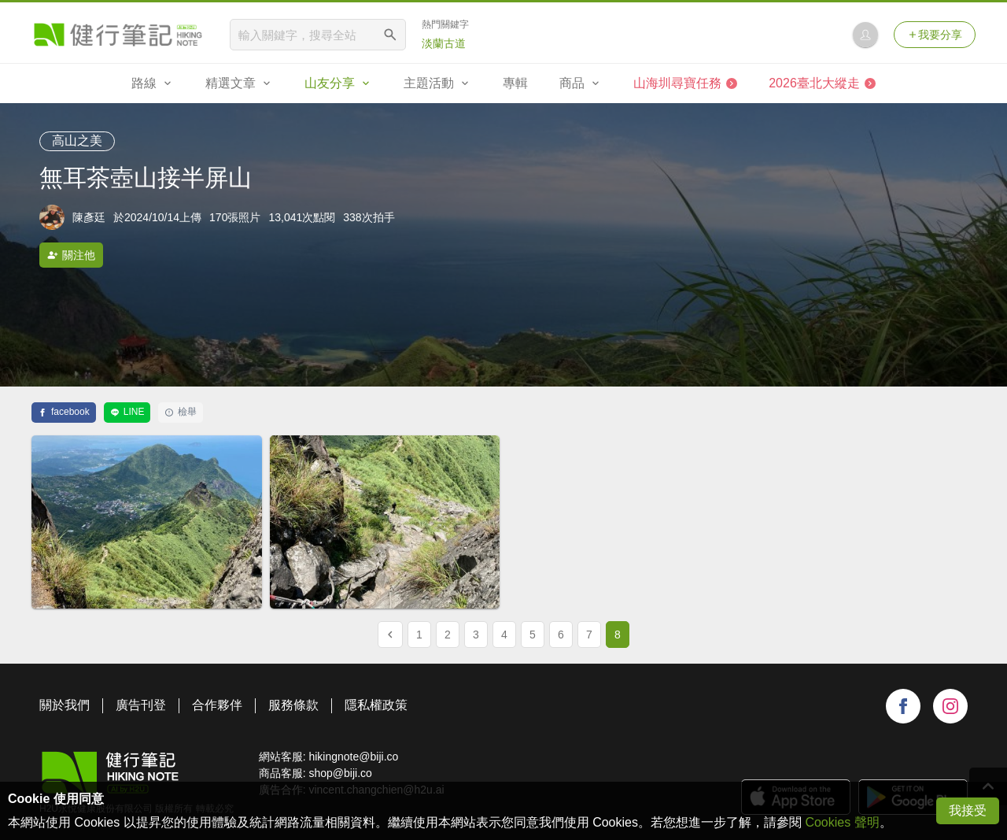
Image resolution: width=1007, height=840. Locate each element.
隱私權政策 (376, 705)
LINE (127, 411)
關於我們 (64, 705)
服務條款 (293, 705)
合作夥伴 (217, 705)
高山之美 (77, 140)
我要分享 (934, 34)
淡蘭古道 (444, 43)
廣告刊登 (141, 705)
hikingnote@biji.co (353, 756)
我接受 (968, 810)
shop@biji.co (339, 773)
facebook (64, 411)
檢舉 (180, 411)
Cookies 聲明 (842, 822)
